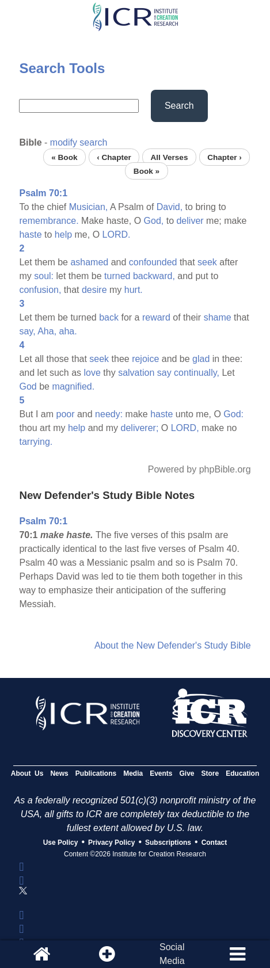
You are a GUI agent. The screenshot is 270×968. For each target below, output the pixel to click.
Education (242, 773)
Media (133, 773)
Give (187, 773)
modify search (79, 142)
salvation (136, 373)
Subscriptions (168, 843)
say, (27, 331)
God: (233, 414)
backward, (154, 276)
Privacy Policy (111, 843)
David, (169, 207)
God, (154, 221)
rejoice (145, 359)
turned (117, 276)
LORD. (116, 234)
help (63, 234)
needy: (109, 414)
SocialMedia (172, 954)
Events (161, 773)
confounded (153, 262)
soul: (44, 276)
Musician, (88, 207)
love (92, 373)
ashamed (89, 262)
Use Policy (60, 843)
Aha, (46, 331)
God (27, 386)
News (59, 773)
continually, (196, 373)
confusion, (40, 290)
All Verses (169, 157)
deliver (189, 221)
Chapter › (224, 157)
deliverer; (140, 428)
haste (30, 234)
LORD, (185, 428)
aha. (68, 331)
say (164, 373)
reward (156, 317)
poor (65, 414)
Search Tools (62, 68)
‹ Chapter (114, 157)
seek (207, 262)
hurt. (133, 290)
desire (94, 290)
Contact (214, 843)
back (109, 317)
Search (179, 105)
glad (201, 359)
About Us (27, 773)
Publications (95, 773)
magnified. (73, 386)
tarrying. (35, 442)
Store (210, 773)
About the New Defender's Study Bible (172, 645)
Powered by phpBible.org (199, 469)
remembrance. (48, 221)
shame (217, 317)
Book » (146, 170)
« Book (64, 157)
